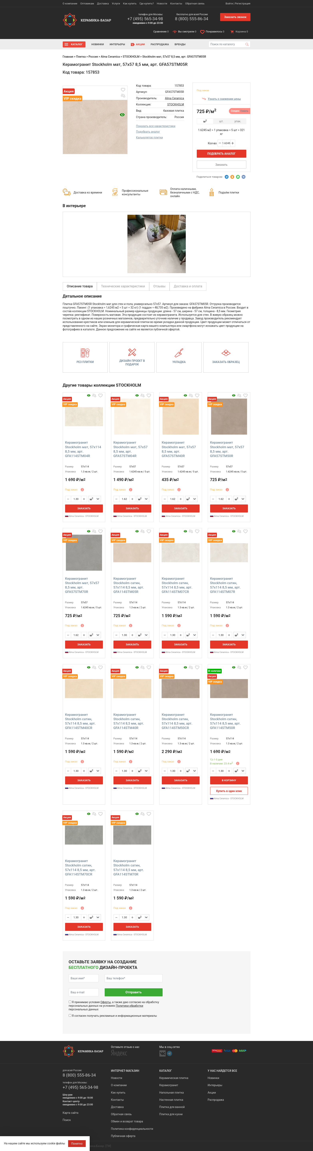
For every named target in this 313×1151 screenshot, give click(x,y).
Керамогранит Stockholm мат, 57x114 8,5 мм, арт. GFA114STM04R (83, 449)
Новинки (97, 44)
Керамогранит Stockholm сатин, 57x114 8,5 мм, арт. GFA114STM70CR (80, 867)
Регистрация (242, 3)
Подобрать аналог (148, 131)
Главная (68, 56)
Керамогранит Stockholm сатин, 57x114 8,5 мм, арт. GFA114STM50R (225, 721)
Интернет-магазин (125, 1070)
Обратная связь (195, 3)
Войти (229, 3)
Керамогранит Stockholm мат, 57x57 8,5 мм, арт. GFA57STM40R (179, 449)
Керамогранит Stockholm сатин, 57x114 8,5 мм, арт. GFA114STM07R (225, 585)
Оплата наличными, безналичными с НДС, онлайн (184, 192)
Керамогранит (168, 1085)
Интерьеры (117, 44)
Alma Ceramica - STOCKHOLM (82, 516)
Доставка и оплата (188, 286)
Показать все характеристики (155, 126)
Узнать (244, 110)
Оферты (105, 1002)
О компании (70, 3)
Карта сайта (70, 1112)
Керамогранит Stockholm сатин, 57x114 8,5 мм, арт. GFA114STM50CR (177, 721)
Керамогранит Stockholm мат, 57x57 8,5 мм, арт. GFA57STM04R (130, 449)
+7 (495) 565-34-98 (145, 18)
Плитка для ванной (172, 1107)
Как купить (129, 3)
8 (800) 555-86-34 (191, 18)
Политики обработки (129, 1005)
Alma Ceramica (110, 56)
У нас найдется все (222, 1070)
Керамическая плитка (173, 1078)
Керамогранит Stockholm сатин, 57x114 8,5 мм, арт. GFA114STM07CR (177, 585)
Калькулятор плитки (149, 137)
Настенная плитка (171, 1099)
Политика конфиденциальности (132, 1128)
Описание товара (80, 286)
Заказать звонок (235, 17)
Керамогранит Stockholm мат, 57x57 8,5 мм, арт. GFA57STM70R (82, 585)
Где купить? (147, 3)
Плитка (81, 56)
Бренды (180, 44)
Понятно (77, 1143)
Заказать (221, 164)
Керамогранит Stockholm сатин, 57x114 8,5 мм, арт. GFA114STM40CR (80, 721)
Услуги (116, 3)
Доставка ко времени (88, 192)
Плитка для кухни (171, 1114)
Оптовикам (87, 3)
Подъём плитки (229, 192)
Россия (93, 56)
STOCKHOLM (131, 56)
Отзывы (159, 286)
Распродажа (160, 44)
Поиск (67, 1120)
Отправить (133, 992)
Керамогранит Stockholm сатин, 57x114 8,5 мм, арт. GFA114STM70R (128, 867)
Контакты (176, 3)
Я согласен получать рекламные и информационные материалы (114, 1015)
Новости (162, 3)
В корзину (229, 780)
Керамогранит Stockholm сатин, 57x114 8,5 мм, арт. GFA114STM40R (128, 721)
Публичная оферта (123, 1136)
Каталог (77, 44)
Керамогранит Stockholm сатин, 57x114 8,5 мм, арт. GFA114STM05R (128, 585)
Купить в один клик (229, 791)
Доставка (103, 3)
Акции (140, 44)
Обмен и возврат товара (127, 1121)
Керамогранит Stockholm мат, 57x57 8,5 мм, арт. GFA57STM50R (227, 449)
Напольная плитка (171, 1092)
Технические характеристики (123, 286)
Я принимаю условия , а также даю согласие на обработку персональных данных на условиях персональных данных (114, 1006)
